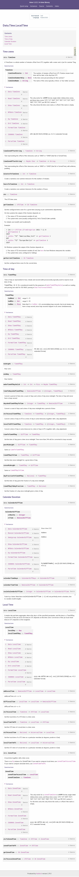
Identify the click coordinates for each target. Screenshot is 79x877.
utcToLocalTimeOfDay (12, 414)
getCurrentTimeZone (12, 258)
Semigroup (12, 538)
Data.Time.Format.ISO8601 (43, 288)
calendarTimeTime (11, 585)
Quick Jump (24, 6)
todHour (11, 299)
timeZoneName (13, 81)
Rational (30, 476)
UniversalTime (37, 733)
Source (41, 6)
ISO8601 (11, 135)
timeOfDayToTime (10, 455)
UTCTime (20, 205)
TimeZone (11, 57)
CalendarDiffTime (15, 503)
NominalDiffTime (34, 391)
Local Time (8, 44)
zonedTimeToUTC (39, 764)
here (42, 251)
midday (6, 374)
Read (10, 99)
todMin (10, 302)
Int (26, 73)
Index (57, 6)
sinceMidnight (9, 466)
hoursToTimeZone (10, 184)
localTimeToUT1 (10, 743)
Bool (30, 78)
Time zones (8, 36)
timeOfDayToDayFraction (13, 486)
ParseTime (12, 142)
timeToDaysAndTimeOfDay (13, 391)
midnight (7, 364)
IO (28, 205)
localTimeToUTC (10, 722)
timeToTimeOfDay (10, 435)
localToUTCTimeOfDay (12, 424)
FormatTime (12, 128)
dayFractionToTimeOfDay (13, 476)
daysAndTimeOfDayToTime (13, 404)
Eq (9, 119)
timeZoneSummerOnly (16, 78)
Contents (49, 6)
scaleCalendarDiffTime (13, 592)
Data (10, 92)
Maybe (28, 161)
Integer (48, 391)
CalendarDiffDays (29, 579)
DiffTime (24, 435)
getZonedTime (9, 853)
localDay (11, 631)
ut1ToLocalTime (10, 733)
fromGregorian (29, 230)
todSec (10, 305)
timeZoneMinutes (15, 73)
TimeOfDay (12, 275)
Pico (19, 305)
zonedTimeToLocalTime (66, 762)
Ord (9, 124)
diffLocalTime (9, 702)
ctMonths (11, 515)
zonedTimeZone (14, 778)
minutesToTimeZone (11, 174)
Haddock (39, 874)
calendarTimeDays (11, 579)
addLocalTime (9, 692)
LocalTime (12, 611)
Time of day (9, 39)
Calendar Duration (10, 41)
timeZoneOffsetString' (13, 161)
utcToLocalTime (10, 712)
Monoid (11, 534)
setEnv (11, 236)
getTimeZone (9, 205)
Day (20, 631)
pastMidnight (9, 445)
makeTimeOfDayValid (54, 285)
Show (10, 106)
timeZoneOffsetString (13, 151)
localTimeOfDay (14, 634)
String (25, 81)
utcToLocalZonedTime (12, 859)
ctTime (10, 518)
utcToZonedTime (10, 839)
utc (5, 195)
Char (33, 161)
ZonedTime (12, 753)
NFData (11, 113)
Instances (33, 6)
